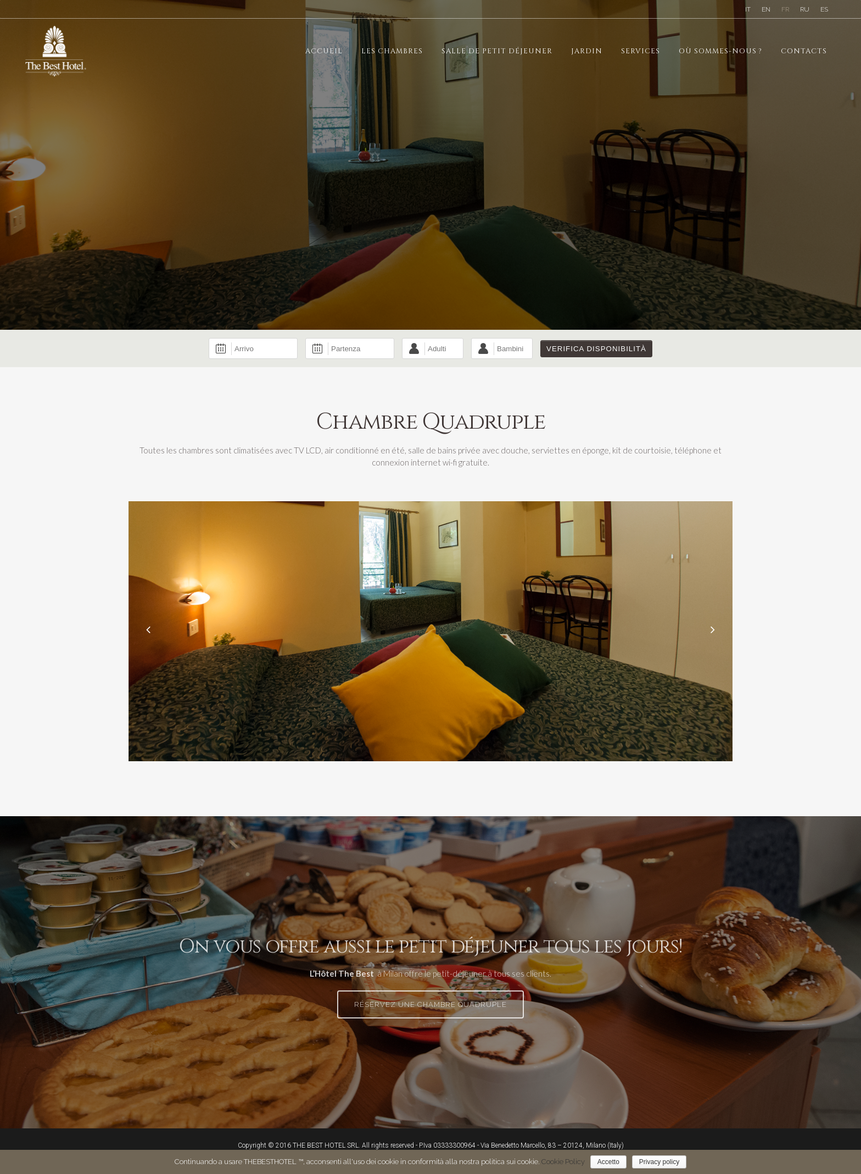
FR (785, 9)
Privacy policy (659, 1162)
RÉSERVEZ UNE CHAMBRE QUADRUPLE (430, 1004)
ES (824, 9)
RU (804, 9)
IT (748, 9)
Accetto (608, 1162)
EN (766, 9)
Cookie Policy (563, 1162)
